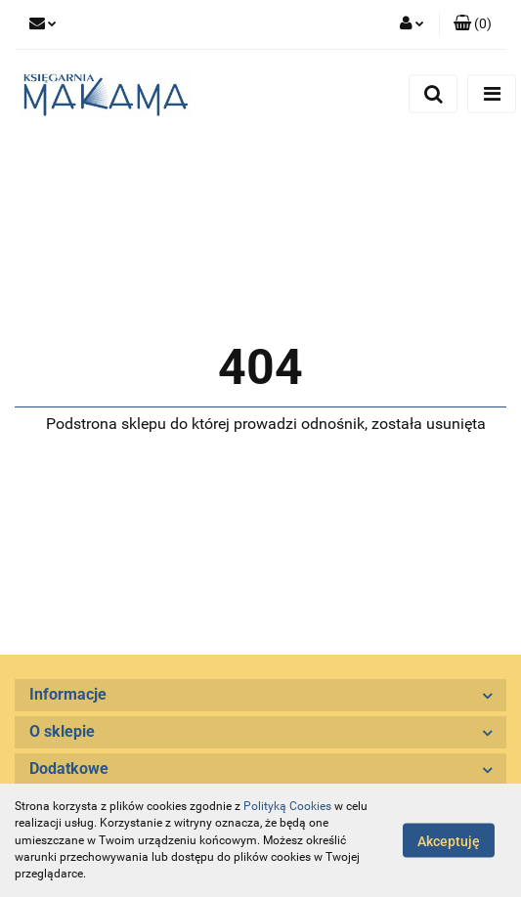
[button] (472, 24)
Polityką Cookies (287, 806)
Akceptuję (448, 841)
